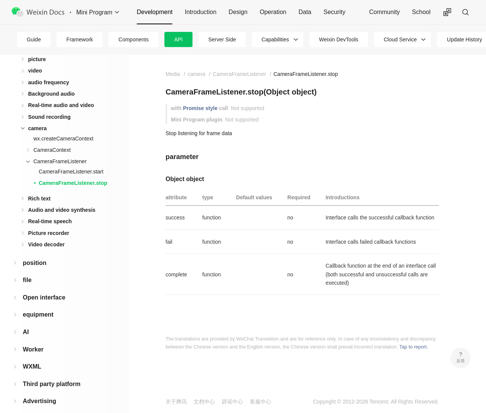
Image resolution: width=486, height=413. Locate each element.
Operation (273, 12)
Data (304, 12)
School (421, 12)
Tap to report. (413, 347)
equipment (38, 302)
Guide (34, 39)
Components (133, 39)
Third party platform (51, 372)
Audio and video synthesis (61, 198)
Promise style (200, 108)
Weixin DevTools (338, 39)
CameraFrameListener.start (71, 159)
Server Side (222, 39)
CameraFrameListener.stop (73, 171)
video (35, 58)
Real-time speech (50, 209)
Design (238, 12)
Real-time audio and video (61, 93)
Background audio (51, 82)
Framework (79, 39)
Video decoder (46, 232)
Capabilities (275, 39)
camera (37, 116)
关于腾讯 (176, 402)
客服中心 (260, 402)
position (34, 250)
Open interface (44, 285)
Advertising (39, 389)
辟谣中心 (232, 402)
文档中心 (204, 402)
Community (384, 12)
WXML (32, 354)
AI (26, 320)
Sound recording (49, 105)
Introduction (200, 12)
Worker (33, 337)
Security (334, 12)
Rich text (39, 186)
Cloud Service (400, 39)
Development (154, 12)
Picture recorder (48, 221)
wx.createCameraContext (63, 126)
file (27, 268)
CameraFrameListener (60, 149)
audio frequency (48, 70)
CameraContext (52, 138)
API (178, 39)
